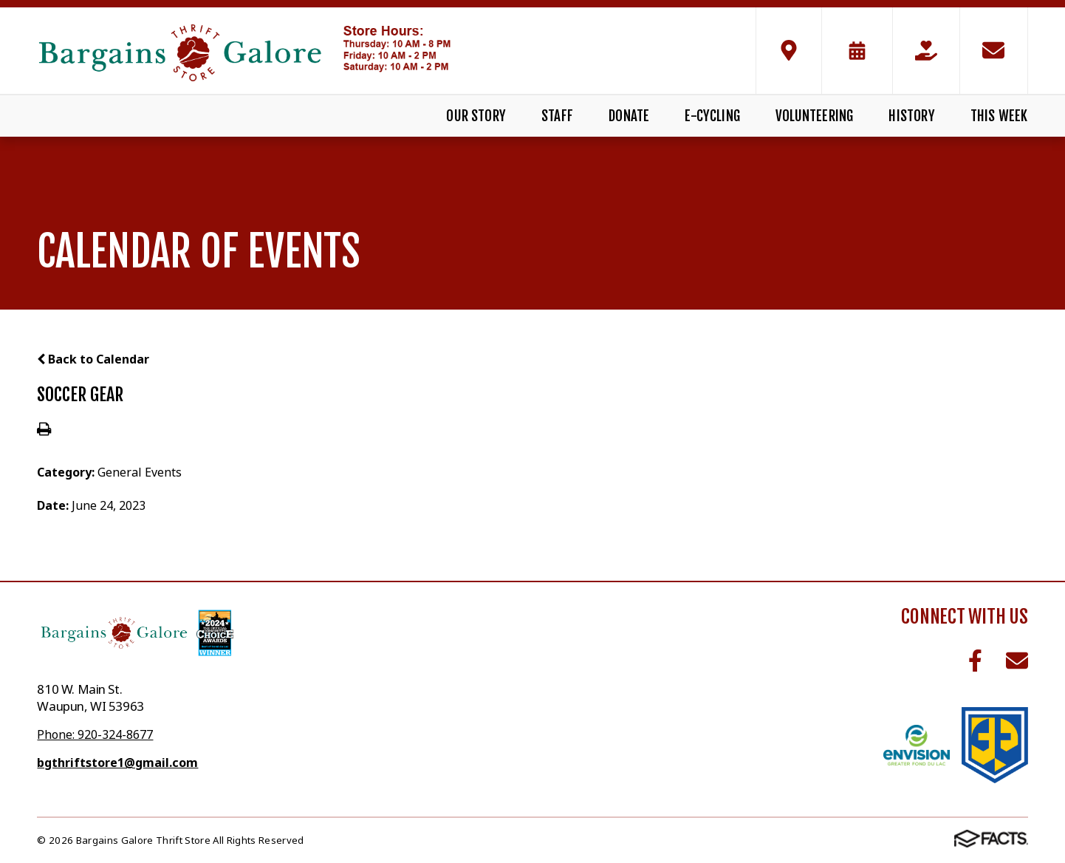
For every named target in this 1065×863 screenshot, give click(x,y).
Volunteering (814, 116)
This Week (999, 116)
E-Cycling (712, 116)
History (911, 116)
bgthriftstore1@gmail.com (117, 762)
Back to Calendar (93, 359)
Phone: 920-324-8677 (95, 734)
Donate (629, 116)
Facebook (975, 660)
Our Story (476, 116)
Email (1017, 660)
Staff (557, 116)
